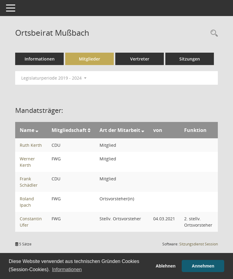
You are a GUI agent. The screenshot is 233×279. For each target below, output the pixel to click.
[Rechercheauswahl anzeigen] (213, 33)
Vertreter (139, 59)
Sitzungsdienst (198, 244)
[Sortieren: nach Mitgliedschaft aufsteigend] (89, 130)
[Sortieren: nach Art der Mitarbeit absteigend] (142, 130)
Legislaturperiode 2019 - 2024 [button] (53, 78)
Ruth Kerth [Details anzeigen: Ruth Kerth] (31, 145)
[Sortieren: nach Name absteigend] (36, 130)
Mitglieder (89, 59)
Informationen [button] (67, 269)
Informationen (40, 59)
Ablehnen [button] (166, 266)
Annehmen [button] (203, 266)
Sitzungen (189, 59)
